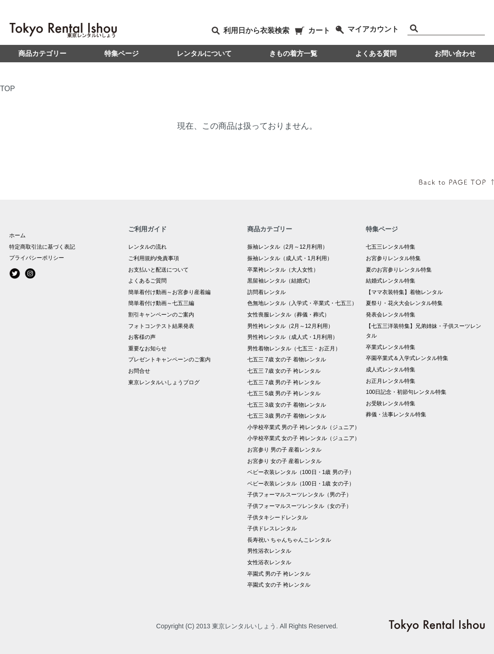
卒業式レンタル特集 (390, 347)
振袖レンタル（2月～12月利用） (287, 247)
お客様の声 (142, 337)
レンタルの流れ (147, 247)
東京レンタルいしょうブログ (164, 382)
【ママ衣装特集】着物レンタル (404, 292)
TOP (7, 89)
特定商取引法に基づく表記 (42, 247)
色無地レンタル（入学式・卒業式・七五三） (302, 303)
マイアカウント (367, 29)
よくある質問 (375, 53)
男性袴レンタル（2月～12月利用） (290, 326)
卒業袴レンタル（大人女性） (283, 270)
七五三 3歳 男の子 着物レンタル (286, 416)
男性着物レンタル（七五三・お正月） (294, 348)
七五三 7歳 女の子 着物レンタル (286, 359)
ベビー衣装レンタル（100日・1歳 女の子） (300, 483)
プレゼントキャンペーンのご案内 (169, 359)
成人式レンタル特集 (390, 369)
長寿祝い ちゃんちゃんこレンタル (289, 540)
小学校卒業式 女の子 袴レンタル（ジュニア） (303, 438)
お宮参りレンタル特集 (393, 258)
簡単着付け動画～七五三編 (161, 303)
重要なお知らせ (147, 348)
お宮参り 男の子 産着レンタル (284, 450)
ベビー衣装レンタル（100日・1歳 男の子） (300, 472)
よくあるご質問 (147, 281)
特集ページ (121, 53)
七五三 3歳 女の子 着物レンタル (286, 405)
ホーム (17, 235)
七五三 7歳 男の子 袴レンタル (284, 382)
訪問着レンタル (266, 292)
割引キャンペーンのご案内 (161, 314)
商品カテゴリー (42, 53)
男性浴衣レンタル (269, 551)
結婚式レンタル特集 (390, 281)
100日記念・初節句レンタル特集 (406, 392)
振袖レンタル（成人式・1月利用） (290, 258)
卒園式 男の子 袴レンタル (279, 574)
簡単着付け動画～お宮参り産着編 (169, 292)
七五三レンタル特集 (390, 247)
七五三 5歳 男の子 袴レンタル (284, 393)
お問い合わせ (455, 53)
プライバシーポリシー (36, 258)
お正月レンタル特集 (390, 381)
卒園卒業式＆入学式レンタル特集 (407, 358)
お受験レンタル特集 (390, 403)
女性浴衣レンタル (269, 562)
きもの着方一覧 (293, 53)
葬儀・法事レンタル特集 (396, 414)
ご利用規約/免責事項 (153, 258)
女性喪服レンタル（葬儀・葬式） (288, 314)
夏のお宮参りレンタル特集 (399, 270)
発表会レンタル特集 (390, 314)
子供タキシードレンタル (277, 517)
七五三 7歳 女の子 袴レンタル (284, 371)
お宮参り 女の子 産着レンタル (284, 461)
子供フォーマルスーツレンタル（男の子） (299, 494)
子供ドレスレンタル (272, 528)
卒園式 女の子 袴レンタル (279, 585)
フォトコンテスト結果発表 (161, 326)
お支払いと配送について (158, 270)
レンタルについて (204, 53)
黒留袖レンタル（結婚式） (280, 281)
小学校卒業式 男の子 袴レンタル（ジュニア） (303, 427)
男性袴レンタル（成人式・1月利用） (292, 337)
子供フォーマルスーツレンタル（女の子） (299, 506)
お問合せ (139, 371)
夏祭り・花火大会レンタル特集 (404, 303)
